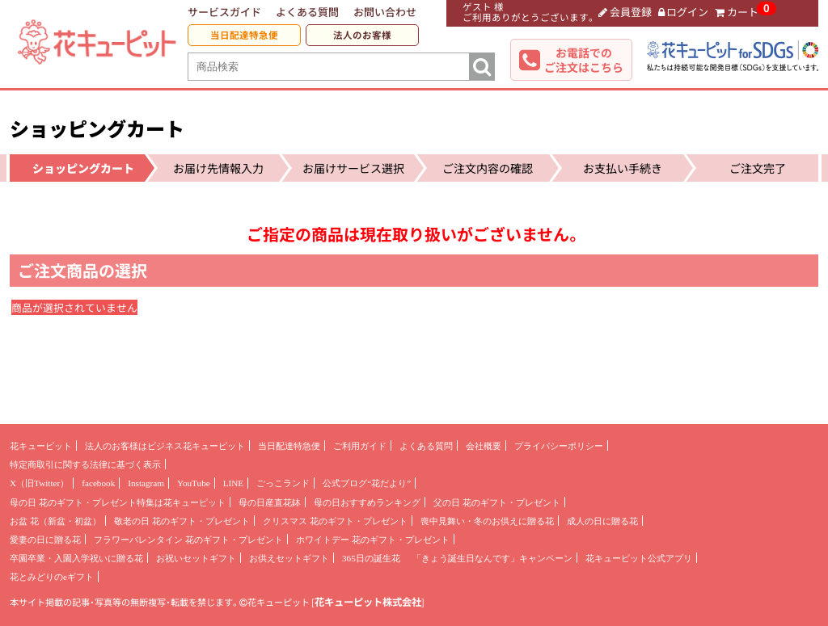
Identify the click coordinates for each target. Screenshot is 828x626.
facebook (98, 483)
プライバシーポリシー (558, 446)
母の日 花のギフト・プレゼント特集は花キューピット (118, 502)
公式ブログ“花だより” (367, 483)
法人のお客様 (362, 35)
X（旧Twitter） (39, 483)
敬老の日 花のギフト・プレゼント (182, 521)
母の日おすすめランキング (367, 502)
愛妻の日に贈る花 (45, 539)
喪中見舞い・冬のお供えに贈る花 (487, 521)
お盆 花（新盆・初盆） (55, 521)
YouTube (193, 483)
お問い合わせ (384, 11)
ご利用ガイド (360, 446)
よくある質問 (307, 11)
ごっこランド (283, 483)
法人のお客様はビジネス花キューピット (165, 446)
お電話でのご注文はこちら (583, 59)
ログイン (683, 11)
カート (736, 11)
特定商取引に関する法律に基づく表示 (85, 464)
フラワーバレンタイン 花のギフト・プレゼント (188, 539)
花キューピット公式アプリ (638, 558)
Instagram (146, 483)
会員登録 (625, 11)
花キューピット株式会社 (368, 601)
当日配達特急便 (244, 35)
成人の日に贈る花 (602, 521)
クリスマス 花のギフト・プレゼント (335, 521)
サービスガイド (224, 11)
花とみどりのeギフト (52, 577)
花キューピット (41, 446)
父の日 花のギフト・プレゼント (496, 502)
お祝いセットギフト (196, 558)
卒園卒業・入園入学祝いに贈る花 (76, 558)
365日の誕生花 (371, 558)
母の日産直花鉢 (270, 502)
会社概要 (483, 446)
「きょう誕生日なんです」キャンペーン (492, 558)
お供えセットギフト (289, 558)
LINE (233, 483)
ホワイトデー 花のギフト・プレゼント (373, 539)
